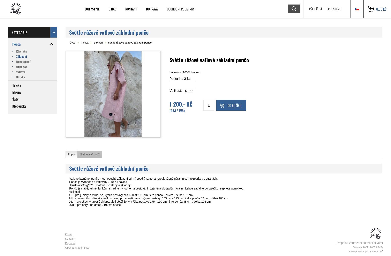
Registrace (335, 9)
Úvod (72, 42)
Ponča (85, 42)
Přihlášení (315, 9)
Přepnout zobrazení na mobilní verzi (360, 243)
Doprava (152, 9)
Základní (98, 42)
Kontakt (131, 9)
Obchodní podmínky (181, 9)
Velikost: (176, 90)
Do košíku (234, 105)
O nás (112, 9)
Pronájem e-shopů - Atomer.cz (366, 251)
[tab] (71, 154)
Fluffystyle (91, 9)
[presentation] (71, 154)
